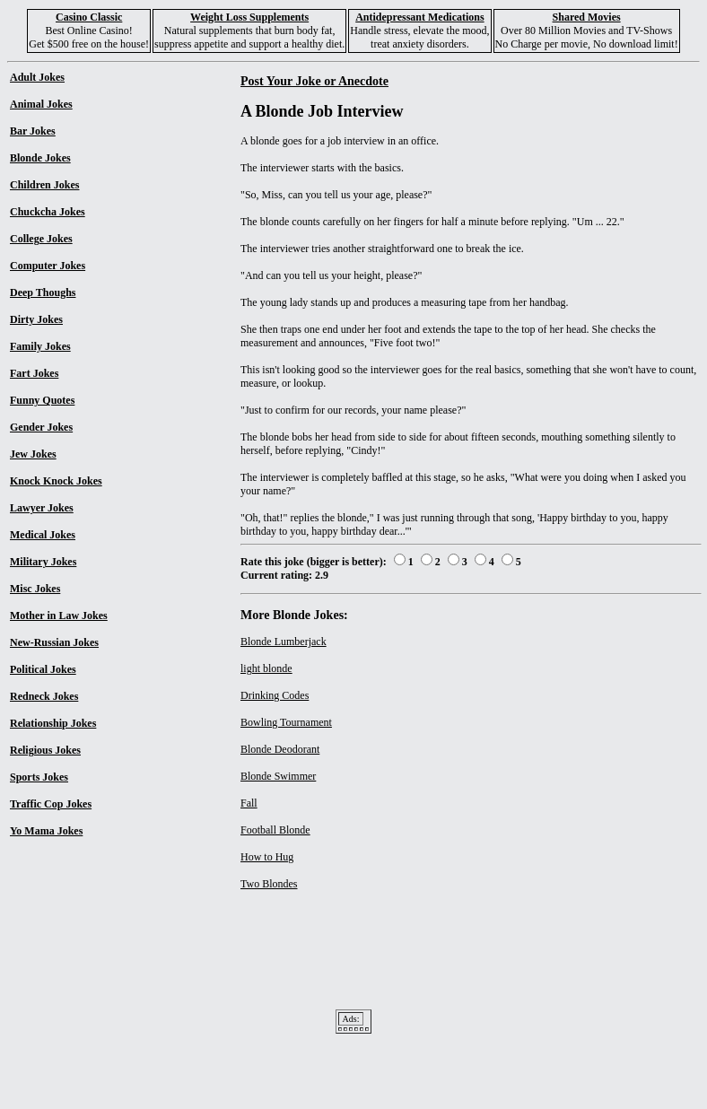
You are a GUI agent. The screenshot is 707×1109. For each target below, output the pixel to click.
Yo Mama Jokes (46, 831)
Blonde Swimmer (278, 776)
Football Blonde (275, 830)
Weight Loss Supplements (249, 17)
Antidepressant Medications (419, 17)
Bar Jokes (33, 131)
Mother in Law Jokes (59, 615)
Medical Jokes (42, 534)
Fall (248, 803)
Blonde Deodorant (279, 749)
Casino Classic (89, 17)
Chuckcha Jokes (47, 211)
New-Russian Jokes (54, 642)
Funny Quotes (42, 400)
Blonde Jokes (40, 158)
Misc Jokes (35, 588)
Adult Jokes (37, 77)
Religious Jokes (45, 750)
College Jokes (41, 238)
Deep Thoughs (42, 292)
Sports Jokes (39, 777)
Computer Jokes (47, 265)
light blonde (266, 668)
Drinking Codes (274, 695)
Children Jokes (44, 185)
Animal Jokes (41, 104)
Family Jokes (40, 346)
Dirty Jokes (36, 319)
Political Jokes (43, 669)
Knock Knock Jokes (56, 481)
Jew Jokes (33, 454)
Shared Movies (587, 17)
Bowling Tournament (286, 722)
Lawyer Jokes (42, 508)
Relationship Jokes (53, 723)
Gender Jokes (41, 427)
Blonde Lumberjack (283, 641)
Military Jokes (43, 561)
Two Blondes (269, 884)
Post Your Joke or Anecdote (314, 81)
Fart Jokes (34, 373)
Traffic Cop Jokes (51, 804)
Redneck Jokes (44, 696)
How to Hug (266, 857)
